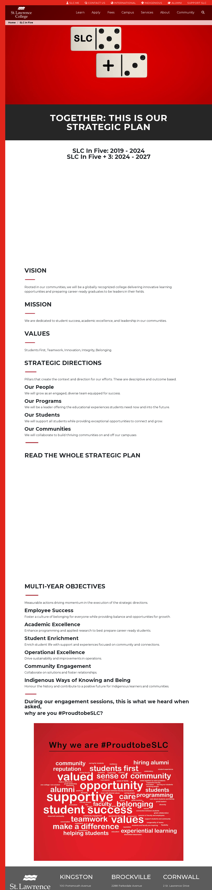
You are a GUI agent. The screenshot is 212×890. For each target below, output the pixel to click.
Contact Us (95, 2)
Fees (110, 12)
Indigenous (151, 2)
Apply (96, 12)
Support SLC (196, 2)
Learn (80, 12)
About (165, 12)
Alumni (175, 2)
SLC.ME (72, 2)
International (123, 2)
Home (12, 22)
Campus (128, 12)
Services (147, 12)
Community (185, 12)
